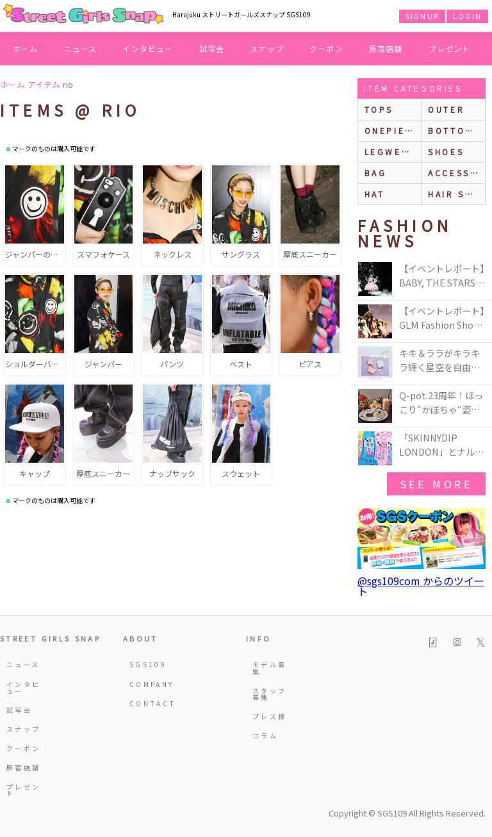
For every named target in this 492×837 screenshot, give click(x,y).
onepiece (392, 130)
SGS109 (147, 664)
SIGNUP (422, 16)
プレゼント (450, 48)
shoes (446, 151)
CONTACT (147, 703)
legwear (390, 151)
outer (446, 109)
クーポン (326, 48)
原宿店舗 (386, 48)
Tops (379, 109)
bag (376, 172)
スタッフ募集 (269, 694)
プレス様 (269, 716)
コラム (265, 735)
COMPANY (147, 684)
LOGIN (467, 16)
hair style (456, 193)
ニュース (80, 48)
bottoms (454, 130)
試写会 (212, 48)
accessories (456, 172)
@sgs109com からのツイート (420, 586)
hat (375, 193)
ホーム (25, 48)
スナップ (267, 48)
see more (436, 484)
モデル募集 (269, 667)
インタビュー (147, 48)
